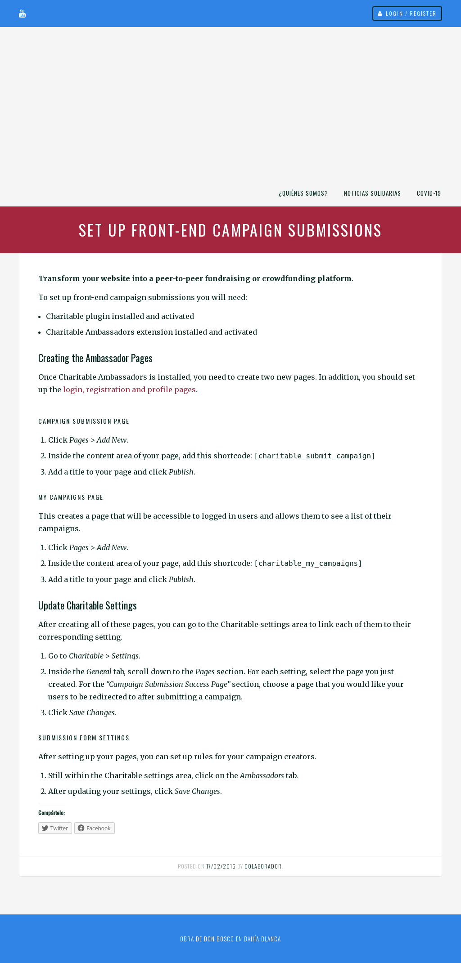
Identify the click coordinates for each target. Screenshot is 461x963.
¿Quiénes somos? (303, 192)
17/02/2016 (221, 866)
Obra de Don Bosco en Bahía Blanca (230, 938)
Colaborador (263, 866)
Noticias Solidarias (372, 192)
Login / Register (411, 13)
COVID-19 (429, 192)
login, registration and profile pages (129, 389)
